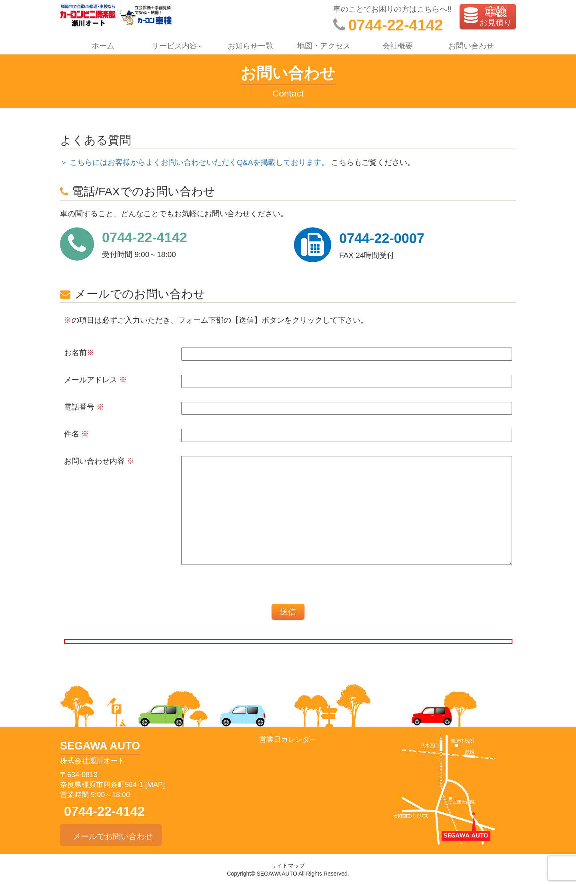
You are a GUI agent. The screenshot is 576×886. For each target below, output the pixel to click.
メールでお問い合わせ (111, 835)
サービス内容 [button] (176, 46)
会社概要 (397, 46)
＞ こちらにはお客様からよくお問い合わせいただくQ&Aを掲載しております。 (194, 162)
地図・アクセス (323, 46)
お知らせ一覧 (250, 46)
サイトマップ (288, 865)
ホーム (103, 46)
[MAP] (155, 785)
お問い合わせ (471, 46)
